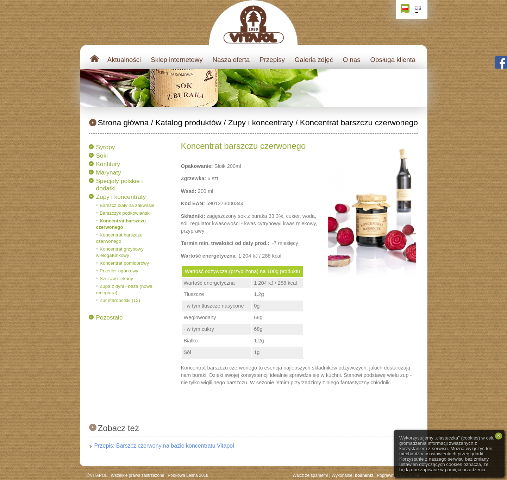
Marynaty (108, 172)
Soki (102, 155)
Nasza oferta (231, 59)
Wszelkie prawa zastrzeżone (137, 475)
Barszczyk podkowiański (125, 213)
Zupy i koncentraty (260, 122)
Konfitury (108, 164)
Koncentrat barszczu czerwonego (359, 122)
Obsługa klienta (393, 59)
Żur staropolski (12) (120, 300)
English (419, 9)
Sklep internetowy (176, 59)
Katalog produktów (188, 122)
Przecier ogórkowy (119, 270)
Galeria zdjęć (314, 59)
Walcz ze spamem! (310, 475)
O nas (352, 59)
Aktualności (124, 59)
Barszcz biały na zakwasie (127, 205)
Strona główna (123, 122)
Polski (405, 9)
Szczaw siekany (116, 278)
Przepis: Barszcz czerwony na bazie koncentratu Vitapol (164, 446)
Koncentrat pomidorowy (124, 263)
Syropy (105, 147)
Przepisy (272, 59)
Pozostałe (109, 317)
